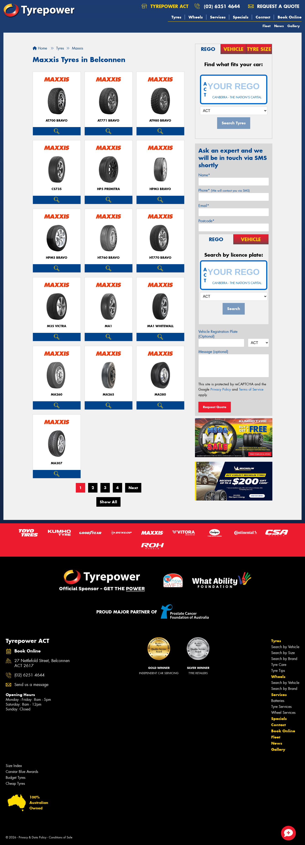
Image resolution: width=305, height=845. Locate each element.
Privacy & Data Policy (32, 837)
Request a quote (273, 6)
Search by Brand (284, 658)
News (279, 26)
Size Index (14, 765)
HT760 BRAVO (108, 258)
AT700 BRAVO (57, 121)
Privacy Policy (220, 389)
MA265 (108, 394)
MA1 (108, 326)
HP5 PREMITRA (108, 189)
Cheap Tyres (15, 783)
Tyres (176, 17)
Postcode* (206, 221)
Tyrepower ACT (165, 6)
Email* (203, 205)
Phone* (224, 190)
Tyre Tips (278, 670)
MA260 (56, 394)
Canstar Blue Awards (22, 771)
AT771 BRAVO (108, 121)
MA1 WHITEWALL (160, 326)
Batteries (277, 700)
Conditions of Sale (60, 837)
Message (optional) (213, 351)
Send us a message (31, 684)
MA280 (160, 394)
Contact (263, 17)
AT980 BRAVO (160, 121)
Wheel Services (283, 712)
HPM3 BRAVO (160, 189)
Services (218, 17)
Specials (240, 17)
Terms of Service (251, 389)
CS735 (57, 189)
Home (40, 48)
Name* (204, 175)
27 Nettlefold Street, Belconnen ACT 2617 (42, 663)
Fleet (267, 26)
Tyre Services (281, 706)
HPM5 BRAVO (56, 258)
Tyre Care (278, 664)
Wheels (196, 17)
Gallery (293, 26)
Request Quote (214, 407)
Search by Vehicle (285, 646)
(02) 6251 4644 (222, 6)
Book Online (290, 17)
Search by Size (283, 652)
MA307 (56, 463)
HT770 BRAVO (160, 258)
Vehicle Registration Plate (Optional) (217, 334)
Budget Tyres (15, 777)
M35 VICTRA (56, 326)
